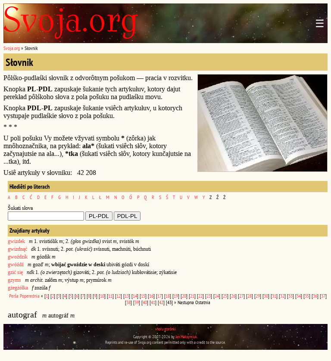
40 (145, 302)
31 (274, 296)
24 (217, 296)
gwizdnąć (17, 249)
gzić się (15, 272)
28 (249, 296)
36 (315, 296)
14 (135, 296)
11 (110, 296)
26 (233, 296)
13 (127, 296)
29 (258, 296)
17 (159, 296)
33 (290, 296)
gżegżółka (18, 288)
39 (136, 302)
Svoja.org (11, 48)
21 (192, 296)
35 (307, 296)
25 (225, 296)
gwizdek (16, 241)
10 (102, 296)
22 (200, 296)
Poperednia (30, 296)
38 (128, 302)
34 (299, 296)
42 (161, 302)
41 (153, 302)
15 (143, 296)
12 (118, 296)
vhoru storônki (165, 329)
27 (241, 296)
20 (184, 296)
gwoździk (18, 257)
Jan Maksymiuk (186, 336)
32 (282, 296)
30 (266, 296)
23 (208, 296)
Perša (14, 296)
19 (176, 296)
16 (151, 296)
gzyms (14, 280)
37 (323, 296)
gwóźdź (16, 264)
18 (168, 296)
